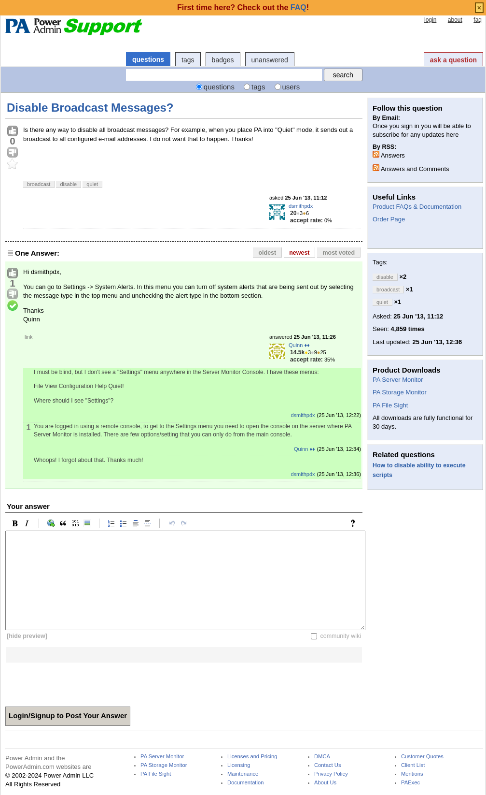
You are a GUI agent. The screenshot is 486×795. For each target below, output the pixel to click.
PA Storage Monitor (400, 392)
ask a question (453, 60)
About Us (325, 782)
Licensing (238, 765)
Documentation (245, 782)
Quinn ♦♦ (299, 345)
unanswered (269, 60)
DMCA (322, 756)
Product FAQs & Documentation (417, 206)
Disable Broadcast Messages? (90, 107)
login (430, 19)
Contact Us (327, 765)
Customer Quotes (422, 756)
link (29, 337)
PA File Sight (390, 405)
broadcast (38, 184)
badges (223, 60)
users (291, 87)
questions (148, 59)
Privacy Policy (331, 774)
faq (477, 19)
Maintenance (242, 774)
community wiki (340, 636)
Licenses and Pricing (252, 756)
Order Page (389, 219)
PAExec (410, 782)
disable (68, 184)
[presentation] (78, 681)
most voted (338, 252)
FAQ (298, 7)
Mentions (412, 774)
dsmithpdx (301, 206)
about (455, 19)
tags (187, 60)
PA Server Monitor (398, 379)
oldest (267, 252)
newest (299, 252)
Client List (413, 765)
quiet (92, 184)
